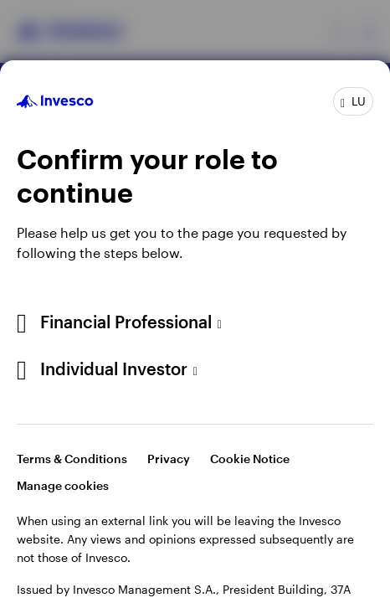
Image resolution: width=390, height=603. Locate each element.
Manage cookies (63, 485)
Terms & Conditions (72, 458)
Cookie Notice (250, 458)
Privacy (168, 458)
